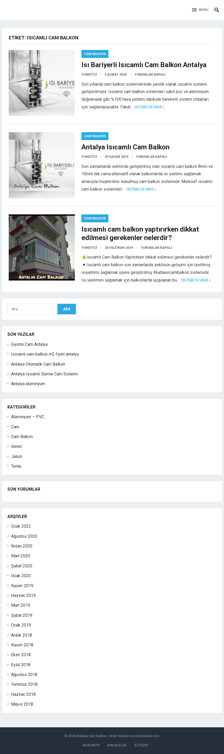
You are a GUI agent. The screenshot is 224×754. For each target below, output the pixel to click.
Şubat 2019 (21, 615)
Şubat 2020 (21, 565)
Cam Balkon (95, 54)
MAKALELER (117, 745)
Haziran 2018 (23, 694)
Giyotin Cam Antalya (29, 344)
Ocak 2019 (21, 625)
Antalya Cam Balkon (91, 736)
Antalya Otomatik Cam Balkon (38, 364)
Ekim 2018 (21, 654)
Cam (15, 426)
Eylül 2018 (20, 664)
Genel (16, 446)
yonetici (89, 74)
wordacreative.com (144, 736)
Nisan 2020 (21, 546)
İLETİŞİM (141, 745)
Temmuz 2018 (24, 684)
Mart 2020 (20, 555)
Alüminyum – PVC (27, 416)
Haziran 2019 (23, 595)
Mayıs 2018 (22, 704)
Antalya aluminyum (28, 383)
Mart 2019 (20, 605)
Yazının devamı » (149, 107)
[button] (200, 10)
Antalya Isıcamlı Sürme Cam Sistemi (44, 373)
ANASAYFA (91, 745)
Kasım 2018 (22, 644)
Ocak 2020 (21, 575)
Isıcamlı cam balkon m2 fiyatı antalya (45, 354)
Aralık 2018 (21, 635)
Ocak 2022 (21, 526)
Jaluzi (16, 456)
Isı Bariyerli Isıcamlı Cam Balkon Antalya (144, 65)
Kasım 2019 (22, 585)
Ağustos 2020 (24, 536)
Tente (16, 466)
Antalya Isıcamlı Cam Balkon (125, 147)
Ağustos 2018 (24, 674)
